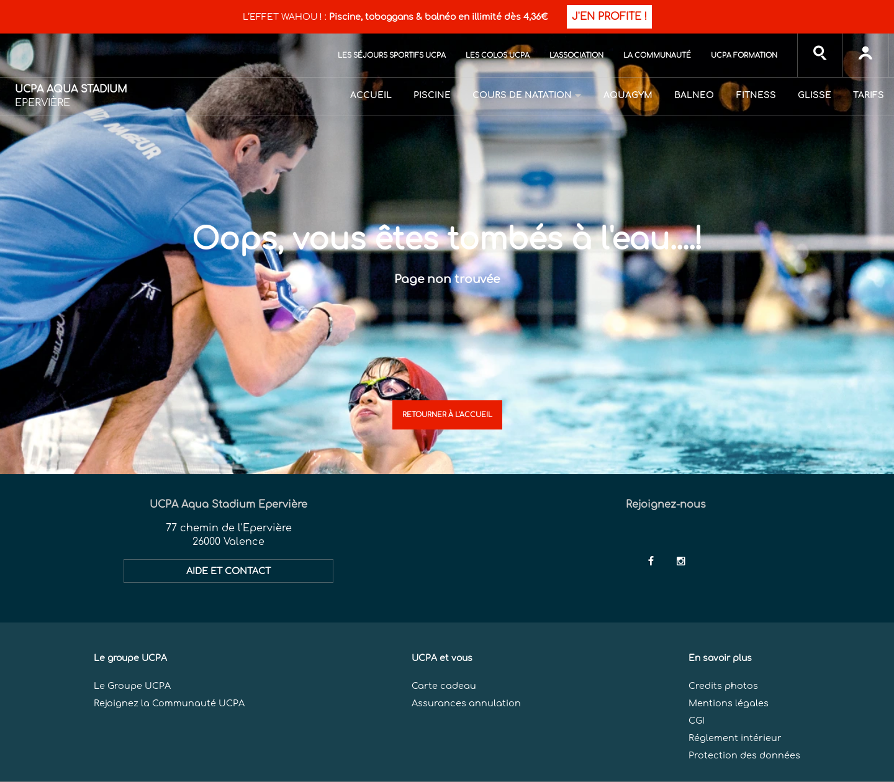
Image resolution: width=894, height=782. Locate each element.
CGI (697, 721)
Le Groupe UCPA (132, 686)
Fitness (756, 95)
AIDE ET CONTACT (228, 571)
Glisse (814, 95)
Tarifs (868, 95)
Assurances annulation (466, 703)
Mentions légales (729, 703)
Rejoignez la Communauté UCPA (169, 703)
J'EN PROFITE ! (609, 16)
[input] (820, 55)
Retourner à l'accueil (447, 415)
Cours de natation (522, 95)
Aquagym (627, 95)
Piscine (432, 95)
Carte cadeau (444, 686)
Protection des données (744, 755)
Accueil (371, 95)
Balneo (694, 95)
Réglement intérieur (735, 738)
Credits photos (723, 686)
